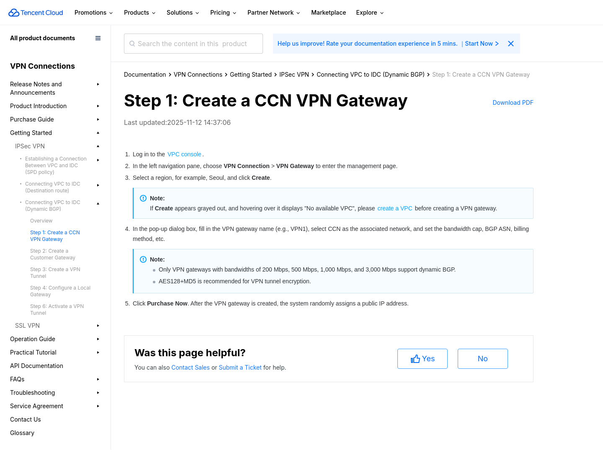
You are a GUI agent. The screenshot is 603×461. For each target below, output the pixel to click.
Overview (41, 221)
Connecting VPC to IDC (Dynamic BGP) (371, 74)
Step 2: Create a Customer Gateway (52, 254)
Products (140, 13)
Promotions (94, 13)
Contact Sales (191, 367)
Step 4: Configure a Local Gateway (60, 291)
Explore (370, 13)
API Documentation (36, 365)
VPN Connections (198, 74)
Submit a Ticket (241, 367)
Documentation (145, 74)
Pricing (223, 13)
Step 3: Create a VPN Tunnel (55, 272)
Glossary (22, 432)
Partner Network (274, 13)
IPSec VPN (294, 74)
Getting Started (251, 74)
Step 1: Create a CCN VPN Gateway (55, 235)
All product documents (42, 37)
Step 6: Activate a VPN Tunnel (57, 309)
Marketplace (328, 12)
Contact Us (25, 419)
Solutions (183, 13)
